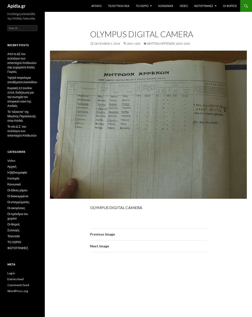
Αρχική (96, 5)
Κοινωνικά (165, 5)
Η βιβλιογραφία (17, 172)
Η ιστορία (13, 178)
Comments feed (18, 285)
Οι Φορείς (230, 5)
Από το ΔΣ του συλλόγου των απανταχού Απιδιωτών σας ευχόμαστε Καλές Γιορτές (21, 63)
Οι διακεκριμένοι (17, 196)
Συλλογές (13, 230)
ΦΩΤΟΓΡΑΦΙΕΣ (203, 5)
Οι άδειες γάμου (17, 190)
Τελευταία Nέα (118, 5)
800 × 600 (133, 43)
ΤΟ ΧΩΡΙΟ (142, 5)
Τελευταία (13, 236)
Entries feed (15, 279)
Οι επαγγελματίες (18, 202)
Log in (11, 273)
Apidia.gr (16, 6)
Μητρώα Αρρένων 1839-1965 (168, 43)
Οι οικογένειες (16, 208)
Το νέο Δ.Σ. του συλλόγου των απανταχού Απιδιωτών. (22, 131)
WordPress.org (17, 291)
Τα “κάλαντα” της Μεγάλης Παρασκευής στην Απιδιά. (21, 116)
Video (184, 5)
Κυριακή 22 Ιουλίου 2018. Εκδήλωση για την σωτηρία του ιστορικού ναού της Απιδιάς (20, 97)
